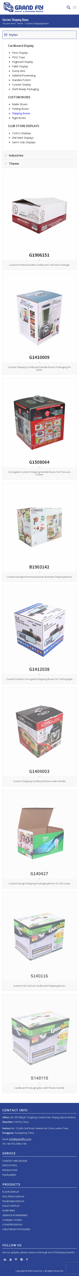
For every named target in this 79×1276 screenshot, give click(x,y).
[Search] (66, 7)
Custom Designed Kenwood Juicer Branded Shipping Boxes (39, 576)
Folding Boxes (20, 108)
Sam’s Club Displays (23, 142)
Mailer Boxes (20, 104)
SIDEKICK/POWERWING (15, 1215)
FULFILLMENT (9, 1174)
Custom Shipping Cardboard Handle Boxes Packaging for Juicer (39, 368)
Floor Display (20, 52)
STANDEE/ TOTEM (12, 1220)
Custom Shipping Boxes (15, 19)
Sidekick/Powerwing (23, 75)
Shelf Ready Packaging (25, 89)
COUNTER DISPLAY (12, 1224)
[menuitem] (66, 7)
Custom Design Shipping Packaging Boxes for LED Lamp (39, 883)
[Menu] (75, 7)
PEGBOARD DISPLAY (13, 1201)
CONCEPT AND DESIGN (14, 1160)
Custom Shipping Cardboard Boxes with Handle (39, 781)
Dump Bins (18, 71)
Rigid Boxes (19, 118)
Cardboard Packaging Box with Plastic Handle (39, 1087)
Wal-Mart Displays (23, 137)
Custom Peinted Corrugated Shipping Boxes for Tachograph (39, 679)
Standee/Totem (21, 80)
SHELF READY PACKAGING (16, 1229)
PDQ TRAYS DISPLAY (13, 1196)
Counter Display (21, 84)
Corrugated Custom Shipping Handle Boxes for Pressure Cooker (39, 473)
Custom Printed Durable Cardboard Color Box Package (39, 264)
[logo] (32, 7)
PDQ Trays (18, 57)
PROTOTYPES (9, 1165)
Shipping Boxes (21, 113)
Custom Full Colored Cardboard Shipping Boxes (39, 985)
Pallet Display (20, 66)
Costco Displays (21, 133)
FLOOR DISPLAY (10, 1191)
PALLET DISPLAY (11, 1205)
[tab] (39, 35)
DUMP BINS (8, 1210)
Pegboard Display (22, 62)
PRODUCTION (9, 1170)
